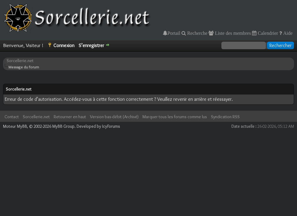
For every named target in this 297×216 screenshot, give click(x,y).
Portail (173, 33)
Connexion (63, 45)
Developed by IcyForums (98, 126)
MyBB (22, 126)
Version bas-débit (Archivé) (114, 116)
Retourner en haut (70, 116)
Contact (11, 116)
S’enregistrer (91, 45)
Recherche (197, 33)
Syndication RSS (225, 116)
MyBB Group (63, 126)
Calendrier (267, 33)
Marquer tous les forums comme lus (174, 116)
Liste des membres (232, 33)
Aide (287, 33)
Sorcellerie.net (20, 60)
